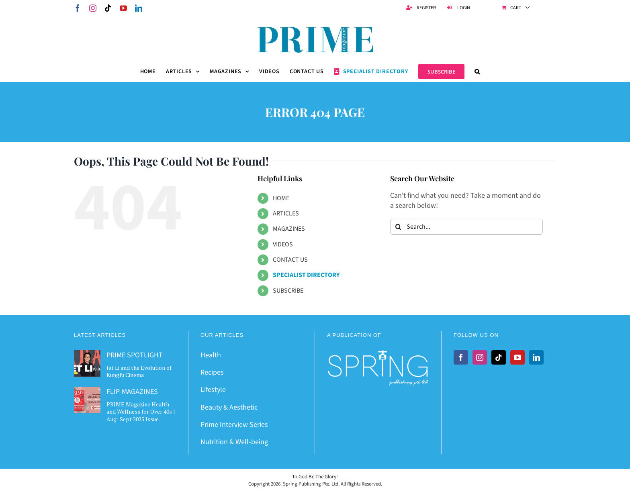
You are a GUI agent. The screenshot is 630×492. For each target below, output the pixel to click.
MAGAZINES (289, 228)
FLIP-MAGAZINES (132, 392)
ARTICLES (286, 213)
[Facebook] (461, 357)
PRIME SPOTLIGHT (134, 355)
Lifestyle (213, 390)
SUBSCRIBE (288, 290)
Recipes (212, 372)
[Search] (398, 227)
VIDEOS (283, 244)
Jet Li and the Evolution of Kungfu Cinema (139, 371)
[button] (477, 72)
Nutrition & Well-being (234, 442)
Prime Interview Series (234, 425)
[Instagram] (479, 357)
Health (210, 355)
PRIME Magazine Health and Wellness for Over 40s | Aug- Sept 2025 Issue (140, 411)
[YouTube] (517, 357)
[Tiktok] (498, 357)
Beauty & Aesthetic (229, 407)
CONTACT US (290, 259)
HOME (281, 198)
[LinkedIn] (536, 357)
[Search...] (466, 227)
